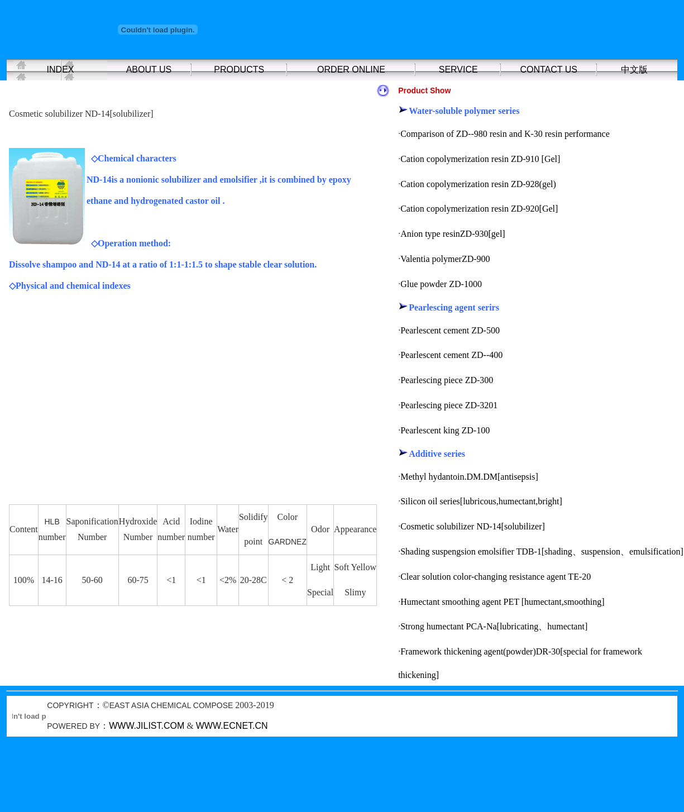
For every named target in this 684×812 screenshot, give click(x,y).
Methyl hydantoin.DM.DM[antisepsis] (469, 476)
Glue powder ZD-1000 (441, 284)
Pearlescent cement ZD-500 (450, 330)
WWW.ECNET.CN (232, 725)
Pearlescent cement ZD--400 (451, 355)
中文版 (634, 69)
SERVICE (458, 69)
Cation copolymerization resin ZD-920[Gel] (479, 208)
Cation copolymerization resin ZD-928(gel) (478, 184)
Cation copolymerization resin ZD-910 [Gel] (480, 159)
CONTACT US (548, 69)
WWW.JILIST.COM (146, 725)
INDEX (60, 69)
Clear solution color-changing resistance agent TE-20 (495, 576)
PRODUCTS (239, 69)
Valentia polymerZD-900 (445, 259)
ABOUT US (149, 69)
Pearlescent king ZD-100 (445, 430)
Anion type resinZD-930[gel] (452, 233)
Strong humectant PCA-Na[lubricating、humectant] (493, 626)
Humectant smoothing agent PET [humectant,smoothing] (502, 601)
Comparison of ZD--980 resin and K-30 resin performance (505, 133)
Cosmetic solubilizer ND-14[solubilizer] (472, 526)
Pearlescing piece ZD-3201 (449, 405)
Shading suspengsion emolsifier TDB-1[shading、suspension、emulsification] (541, 551)
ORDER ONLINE (351, 69)
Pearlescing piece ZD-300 (446, 380)
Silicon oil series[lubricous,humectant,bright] (481, 501)
